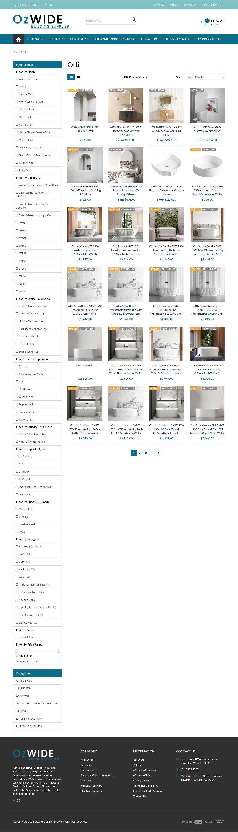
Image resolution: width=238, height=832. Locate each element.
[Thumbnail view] (71, 77)
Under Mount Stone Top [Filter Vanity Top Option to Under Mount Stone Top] (33, 305)
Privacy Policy (141, 780)
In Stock (26, 637)
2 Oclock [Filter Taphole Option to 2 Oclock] (24, 471)
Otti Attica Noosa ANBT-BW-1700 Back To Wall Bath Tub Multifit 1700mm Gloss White (207, 429)
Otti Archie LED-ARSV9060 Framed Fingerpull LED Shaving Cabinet (126, 190)
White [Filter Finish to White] (22, 86)
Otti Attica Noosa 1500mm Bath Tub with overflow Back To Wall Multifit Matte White (126, 369)
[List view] (78, 77)
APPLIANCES (35, 38)
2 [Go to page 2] (140, 452)
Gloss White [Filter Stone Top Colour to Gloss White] (26, 396)
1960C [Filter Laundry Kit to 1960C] (23, 222)
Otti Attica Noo (85, 365)
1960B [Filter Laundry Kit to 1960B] (22, 230)
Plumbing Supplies (91, 790)
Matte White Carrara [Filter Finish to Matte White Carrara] (31, 101)
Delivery (137, 764)
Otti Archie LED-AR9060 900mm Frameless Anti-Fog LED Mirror (85, 190)
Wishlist (174, 4)
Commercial (79, 38)
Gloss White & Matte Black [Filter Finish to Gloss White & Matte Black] (34, 155)
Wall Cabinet (28, 622)
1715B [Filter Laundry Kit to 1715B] (22, 253)
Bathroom (86, 764)
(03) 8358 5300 (25, 5)
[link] (46, 4)
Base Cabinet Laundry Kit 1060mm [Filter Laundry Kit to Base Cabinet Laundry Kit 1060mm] (32, 205)
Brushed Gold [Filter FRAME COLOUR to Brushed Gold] (27, 524)
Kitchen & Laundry (91, 785)
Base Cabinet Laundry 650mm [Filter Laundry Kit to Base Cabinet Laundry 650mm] (36, 215)
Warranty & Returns (144, 770)
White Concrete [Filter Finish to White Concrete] (28, 78)
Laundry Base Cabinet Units (37, 607)
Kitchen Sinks (28, 599)
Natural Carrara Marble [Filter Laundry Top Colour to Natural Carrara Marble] (32, 441)
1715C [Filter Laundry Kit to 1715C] (23, 245)
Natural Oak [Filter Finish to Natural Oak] (26, 94)
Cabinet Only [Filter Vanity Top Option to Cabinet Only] (26, 344)
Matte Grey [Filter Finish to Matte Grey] (25, 124)
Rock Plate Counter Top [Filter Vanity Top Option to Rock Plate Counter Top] (33, 328)
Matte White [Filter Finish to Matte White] (26, 109)
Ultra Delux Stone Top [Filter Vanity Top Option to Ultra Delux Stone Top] (32, 313)
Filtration (86, 780)
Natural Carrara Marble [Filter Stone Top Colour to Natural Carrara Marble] (32, 373)
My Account (191, 4)
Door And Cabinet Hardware (97, 775)
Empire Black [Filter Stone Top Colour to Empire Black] (26, 404)
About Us (158, 4)
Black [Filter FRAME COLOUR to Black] (22, 531)
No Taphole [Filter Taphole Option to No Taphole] (25, 456)
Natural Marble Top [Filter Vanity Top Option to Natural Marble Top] (30, 336)
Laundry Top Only (31, 615)
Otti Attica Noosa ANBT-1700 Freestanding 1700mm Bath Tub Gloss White (85, 429)
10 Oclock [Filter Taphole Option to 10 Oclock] (24, 494)
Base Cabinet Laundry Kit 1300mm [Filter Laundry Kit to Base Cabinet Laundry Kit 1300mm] (32, 194)
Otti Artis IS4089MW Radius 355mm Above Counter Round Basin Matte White (207, 190)
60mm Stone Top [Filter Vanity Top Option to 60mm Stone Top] (29, 351)
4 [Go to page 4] (152, 452)
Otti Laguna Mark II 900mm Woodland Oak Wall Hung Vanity (166, 130)
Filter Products (25, 64)
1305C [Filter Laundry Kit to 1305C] (23, 268)
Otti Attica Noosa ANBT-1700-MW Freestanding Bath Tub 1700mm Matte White (126, 429)
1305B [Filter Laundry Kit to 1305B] (22, 276)
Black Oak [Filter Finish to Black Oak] (24, 170)
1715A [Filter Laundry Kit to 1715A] (23, 260)
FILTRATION (149, 38)
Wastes (25, 576)
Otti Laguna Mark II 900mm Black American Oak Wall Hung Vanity (126, 130)
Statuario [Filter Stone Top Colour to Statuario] (24, 366)
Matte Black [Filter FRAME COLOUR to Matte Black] (26, 508)
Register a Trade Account (148, 790)
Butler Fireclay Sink (31, 592)
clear (36, 661)
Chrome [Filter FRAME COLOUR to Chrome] (23, 516)
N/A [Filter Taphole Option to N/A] (21, 464)
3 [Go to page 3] (146, 452)
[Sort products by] (205, 77)
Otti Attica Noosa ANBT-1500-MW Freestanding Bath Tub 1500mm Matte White (167, 369)
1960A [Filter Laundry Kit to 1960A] (23, 238)
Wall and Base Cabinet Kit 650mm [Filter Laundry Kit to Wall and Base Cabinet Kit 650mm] (38, 184)
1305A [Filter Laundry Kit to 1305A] (23, 283)
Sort (179, 77)
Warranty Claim (142, 775)
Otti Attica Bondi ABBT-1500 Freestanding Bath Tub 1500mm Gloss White (166, 250)
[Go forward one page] (158, 453)
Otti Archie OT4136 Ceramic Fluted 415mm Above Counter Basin (166, 190)
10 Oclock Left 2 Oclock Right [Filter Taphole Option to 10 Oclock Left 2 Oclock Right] (36, 486)
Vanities (27, 569)
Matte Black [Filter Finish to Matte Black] (26, 139)
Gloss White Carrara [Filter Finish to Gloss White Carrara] (30, 147)
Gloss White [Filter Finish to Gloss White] (26, 162)
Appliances (87, 759)
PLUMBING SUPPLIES (208, 38)
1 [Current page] (133, 452)
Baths (25, 561)
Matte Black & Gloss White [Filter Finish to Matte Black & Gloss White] (34, 132)
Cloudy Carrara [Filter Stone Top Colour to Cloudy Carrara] (27, 411)
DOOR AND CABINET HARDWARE (114, 38)
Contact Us (139, 796)
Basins (25, 554)
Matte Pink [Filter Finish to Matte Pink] (25, 117)
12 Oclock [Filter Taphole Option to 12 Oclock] (24, 479)
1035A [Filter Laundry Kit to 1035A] (23, 291)
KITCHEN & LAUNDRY (176, 38)
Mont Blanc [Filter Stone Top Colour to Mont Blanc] (25, 389)
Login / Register (213, 4)
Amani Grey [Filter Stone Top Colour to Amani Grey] (25, 419)
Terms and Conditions (146, 785)
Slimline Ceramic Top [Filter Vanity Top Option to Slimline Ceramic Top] (31, 321)
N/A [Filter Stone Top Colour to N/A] (21, 381)
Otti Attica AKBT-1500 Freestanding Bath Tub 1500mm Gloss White (85, 250)
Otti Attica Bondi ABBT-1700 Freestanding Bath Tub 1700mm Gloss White (85, 309)
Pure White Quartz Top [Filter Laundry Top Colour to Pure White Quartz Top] (32, 434)
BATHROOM (56, 38)
